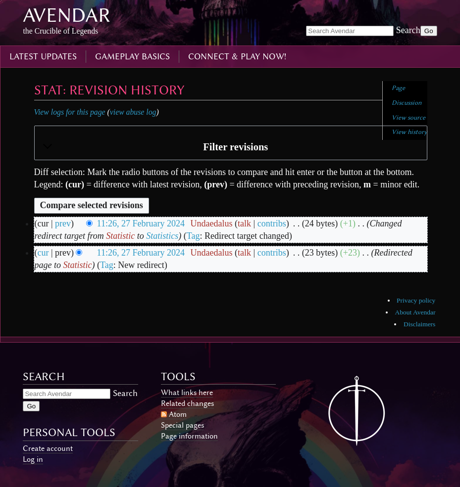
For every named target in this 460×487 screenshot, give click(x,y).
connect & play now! (237, 56)
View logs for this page (69, 112)
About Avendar (415, 312)
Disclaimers (419, 324)
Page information (189, 436)
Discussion (406, 102)
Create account (48, 448)
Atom (178, 414)
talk (244, 223)
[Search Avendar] (350, 31)
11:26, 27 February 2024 (141, 223)
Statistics (162, 236)
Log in (33, 459)
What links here (187, 392)
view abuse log (133, 112)
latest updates (43, 56)
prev (63, 223)
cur (43, 253)
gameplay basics (132, 56)
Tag (193, 236)
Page (398, 87)
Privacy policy (416, 300)
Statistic (120, 236)
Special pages (182, 425)
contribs (271, 223)
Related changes (187, 403)
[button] (231, 146)
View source (408, 117)
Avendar (66, 15)
